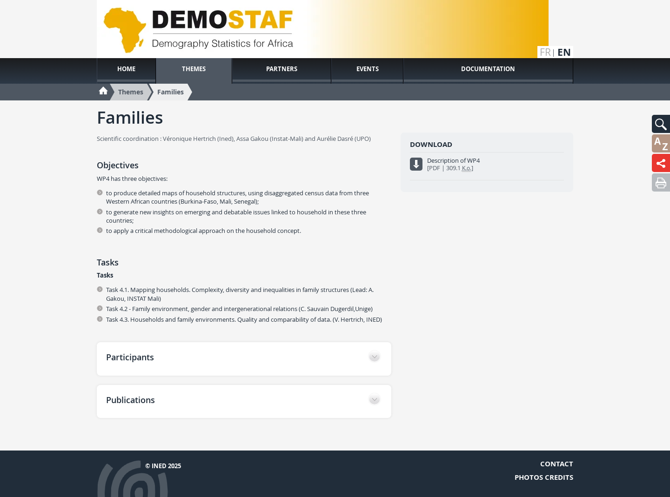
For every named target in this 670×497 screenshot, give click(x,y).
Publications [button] (130, 399)
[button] (661, 124)
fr (545, 52)
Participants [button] (130, 357)
